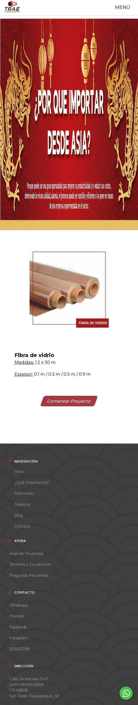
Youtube (16, 616)
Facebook (17, 627)
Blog (19, 515)
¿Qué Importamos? (32, 482)
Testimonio (24, 493)
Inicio (19, 471)
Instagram (18, 638)
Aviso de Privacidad (26, 553)
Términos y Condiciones (30, 564)
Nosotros (22, 504)
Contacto (23, 526)
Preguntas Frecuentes (28, 575)
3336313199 (19, 649)
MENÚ (121, 7)
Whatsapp (18, 605)
